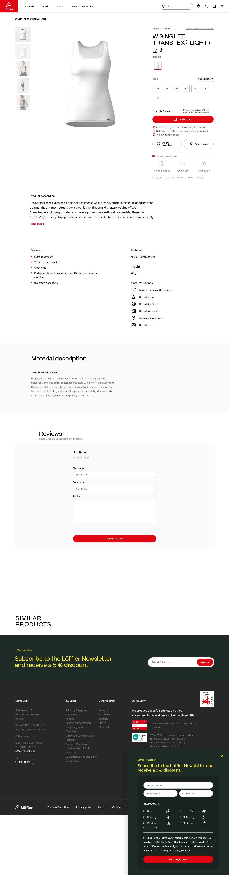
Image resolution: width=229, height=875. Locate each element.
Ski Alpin (195, 823)
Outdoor (159, 823)
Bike (159, 811)
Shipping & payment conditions (76, 712)
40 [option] (186, 88)
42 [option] (195, 88)
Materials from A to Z (77, 748)
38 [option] (176, 88)
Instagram (104, 710)
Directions (24, 761)
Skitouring (195, 817)
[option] (157, 66)
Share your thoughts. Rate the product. (200, 28)
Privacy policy (84, 807)
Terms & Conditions (59, 807)
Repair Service (73, 761)
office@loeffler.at (25, 751)
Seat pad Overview (76, 744)
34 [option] (157, 88)
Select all (152, 827)
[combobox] (176, 6)
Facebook (104, 714)
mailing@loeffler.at (181, 850)
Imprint (102, 807)
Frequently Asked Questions (75, 729)
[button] (23, 29)
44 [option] (204, 88)
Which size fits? (205, 79)
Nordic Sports (195, 811)
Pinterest (104, 727)
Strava (102, 723)
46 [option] (157, 98)
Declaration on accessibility (81, 757)
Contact (117, 807)
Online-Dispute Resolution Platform (80, 738)
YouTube (103, 718)
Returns (69, 718)
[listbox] (183, 66)
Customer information (78, 723)
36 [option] (167, 88)
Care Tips (70, 752)
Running (159, 817)
